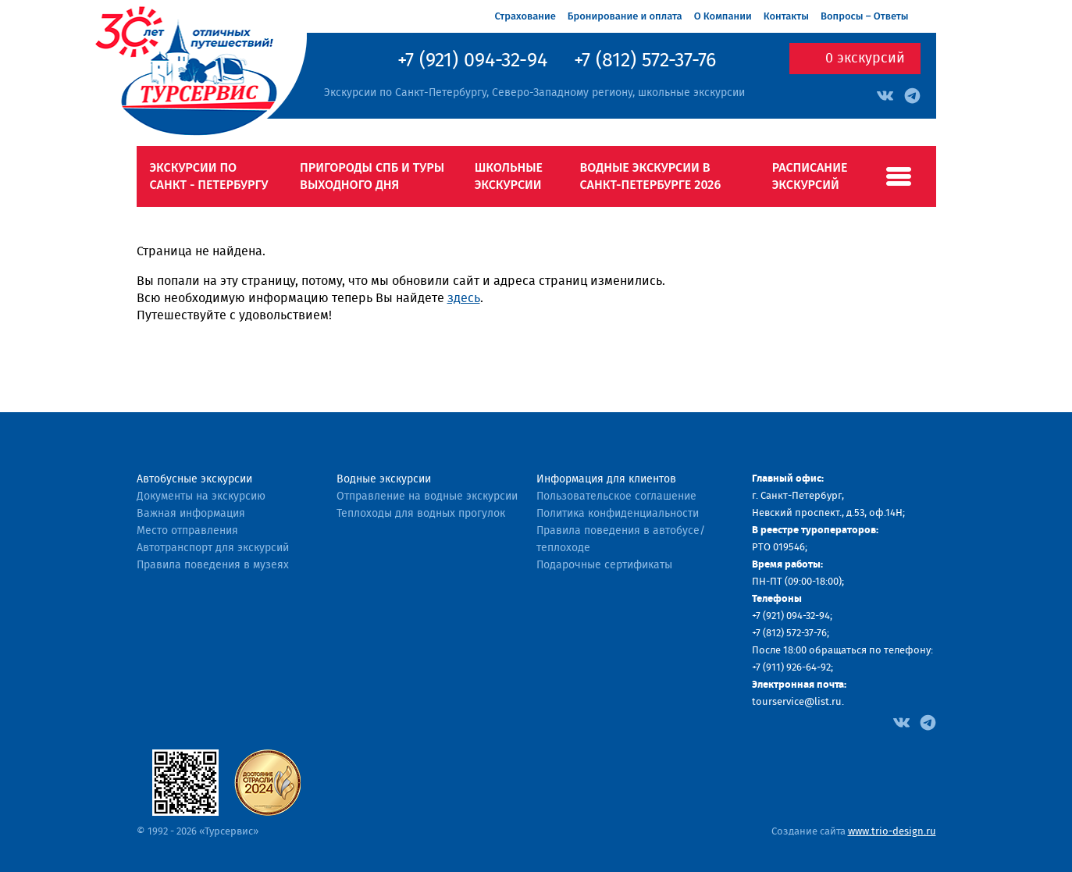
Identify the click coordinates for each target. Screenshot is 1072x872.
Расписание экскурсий (810, 176)
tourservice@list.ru (797, 702)
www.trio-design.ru (892, 832)
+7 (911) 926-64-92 (791, 668)
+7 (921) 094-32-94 (472, 60)
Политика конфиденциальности (617, 513)
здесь (463, 298)
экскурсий (865, 58)
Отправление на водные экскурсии (427, 496)
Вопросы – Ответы (865, 16)
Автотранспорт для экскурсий (213, 548)
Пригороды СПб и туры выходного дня (372, 176)
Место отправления (187, 530)
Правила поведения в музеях (213, 565)
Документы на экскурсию (201, 496)
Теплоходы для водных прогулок (421, 513)
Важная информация (191, 513)
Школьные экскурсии (509, 176)
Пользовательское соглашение (616, 496)
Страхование (525, 16)
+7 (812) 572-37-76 (645, 60)
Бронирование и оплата (625, 16)
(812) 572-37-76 (795, 633)
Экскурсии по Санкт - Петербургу (209, 176)
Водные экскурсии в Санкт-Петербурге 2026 (650, 176)
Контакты (786, 16)
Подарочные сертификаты (604, 565)
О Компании (723, 16)
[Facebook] (901, 721)
